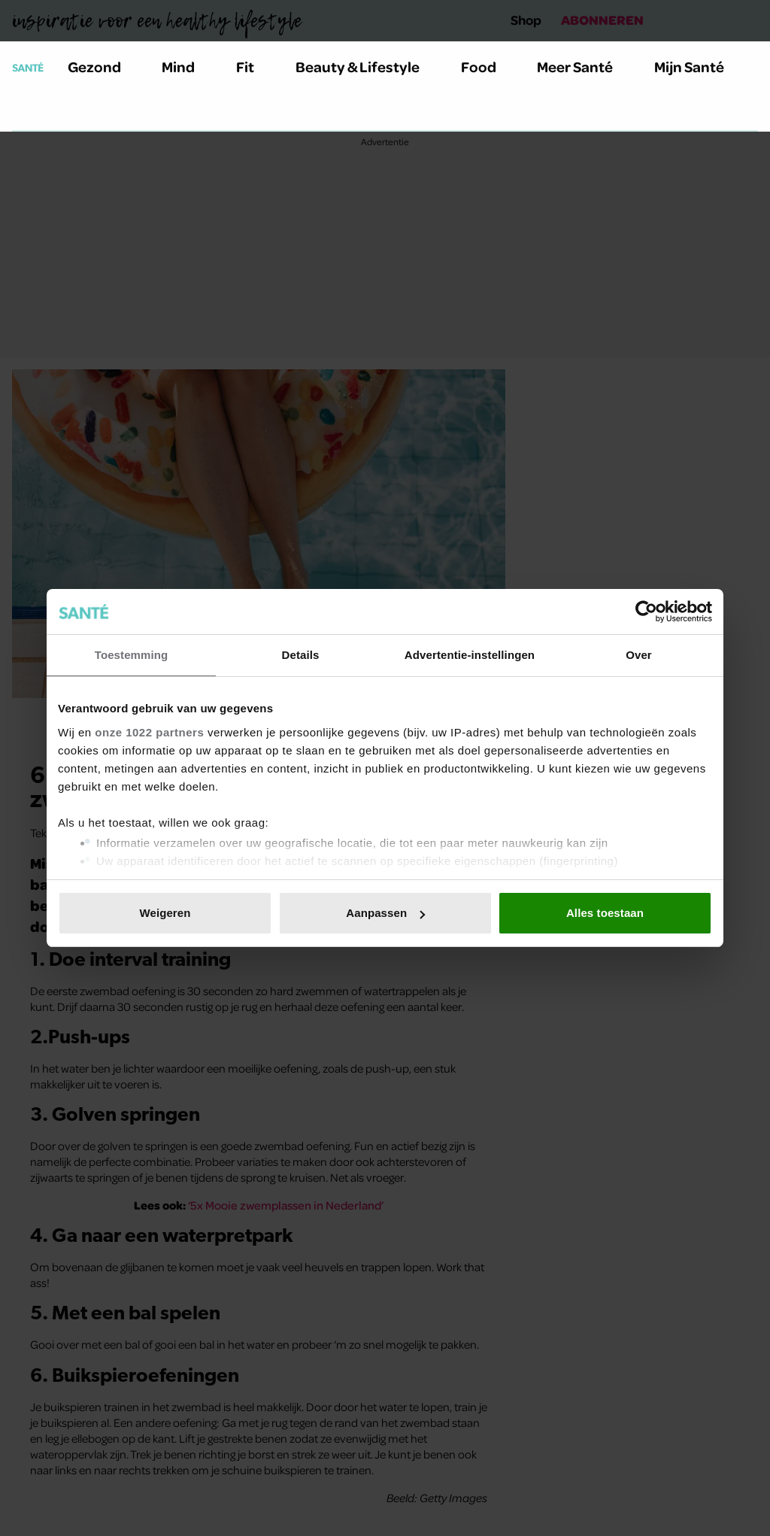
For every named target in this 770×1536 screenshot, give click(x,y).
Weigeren (164, 912)
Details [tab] (301, 654)
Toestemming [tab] (131, 654)
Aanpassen (385, 912)
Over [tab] (639, 654)
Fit (253, 66)
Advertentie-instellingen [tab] (470, 654)
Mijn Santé (700, 66)
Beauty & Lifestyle (366, 66)
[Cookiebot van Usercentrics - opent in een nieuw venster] (646, 611)
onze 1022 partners (149, 732)
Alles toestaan (605, 912)
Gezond (103, 66)
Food (487, 66)
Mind (187, 66)
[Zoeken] (24, 112)
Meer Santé (583, 66)
